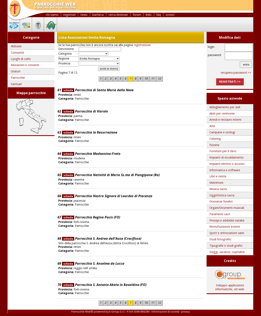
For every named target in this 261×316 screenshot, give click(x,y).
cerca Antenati (118, 15)
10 (146, 78)
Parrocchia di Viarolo (85, 111)
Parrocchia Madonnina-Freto (91, 153)
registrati (69, 15)
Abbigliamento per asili (224, 107)
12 (159, 78)
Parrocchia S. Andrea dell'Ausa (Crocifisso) (101, 238)
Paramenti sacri (219, 214)
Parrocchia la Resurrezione (89, 132)
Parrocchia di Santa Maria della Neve (98, 90)
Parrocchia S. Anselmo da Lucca (93, 263)
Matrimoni (216, 182)
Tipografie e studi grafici (225, 245)
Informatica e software (224, 170)
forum (137, 15)
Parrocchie (18, 78)
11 (153, 78)
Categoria (65, 53)
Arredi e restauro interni (225, 119)
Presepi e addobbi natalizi (226, 220)
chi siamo (52, 15)
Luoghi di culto (21, 59)
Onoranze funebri (221, 201)
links (149, 15)
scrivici (170, 15)
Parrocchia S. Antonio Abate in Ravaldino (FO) (104, 284)
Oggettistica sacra (221, 195)
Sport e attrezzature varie (226, 233)
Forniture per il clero (222, 151)
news (84, 15)
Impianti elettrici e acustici (226, 164)
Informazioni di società (165, 311)
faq (158, 15)
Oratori (15, 71)
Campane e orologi (222, 132)
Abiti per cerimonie (222, 113)
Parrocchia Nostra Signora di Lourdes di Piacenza (107, 196)
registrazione (142, 45)
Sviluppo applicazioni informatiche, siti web (230, 285)
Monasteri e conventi (25, 65)
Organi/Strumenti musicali (226, 208)
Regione (63, 58)
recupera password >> (236, 72)
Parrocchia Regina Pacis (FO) (91, 217)
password (214, 55)
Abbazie (16, 46)
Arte (212, 126)
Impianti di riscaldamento (226, 157)
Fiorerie (214, 145)
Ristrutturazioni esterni (224, 226)
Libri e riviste (217, 176)
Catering (215, 139)
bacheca (98, 15)
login (211, 47)
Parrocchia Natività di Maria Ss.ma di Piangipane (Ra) (111, 175)
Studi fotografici (220, 239)
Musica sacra (218, 189)
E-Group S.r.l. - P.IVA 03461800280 (129, 311)
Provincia (64, 63)
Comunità (17, 52)
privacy (185, 311)
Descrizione (66, 49)
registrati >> (230, 81)
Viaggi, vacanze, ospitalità (226, 252)
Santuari (16, 84)
